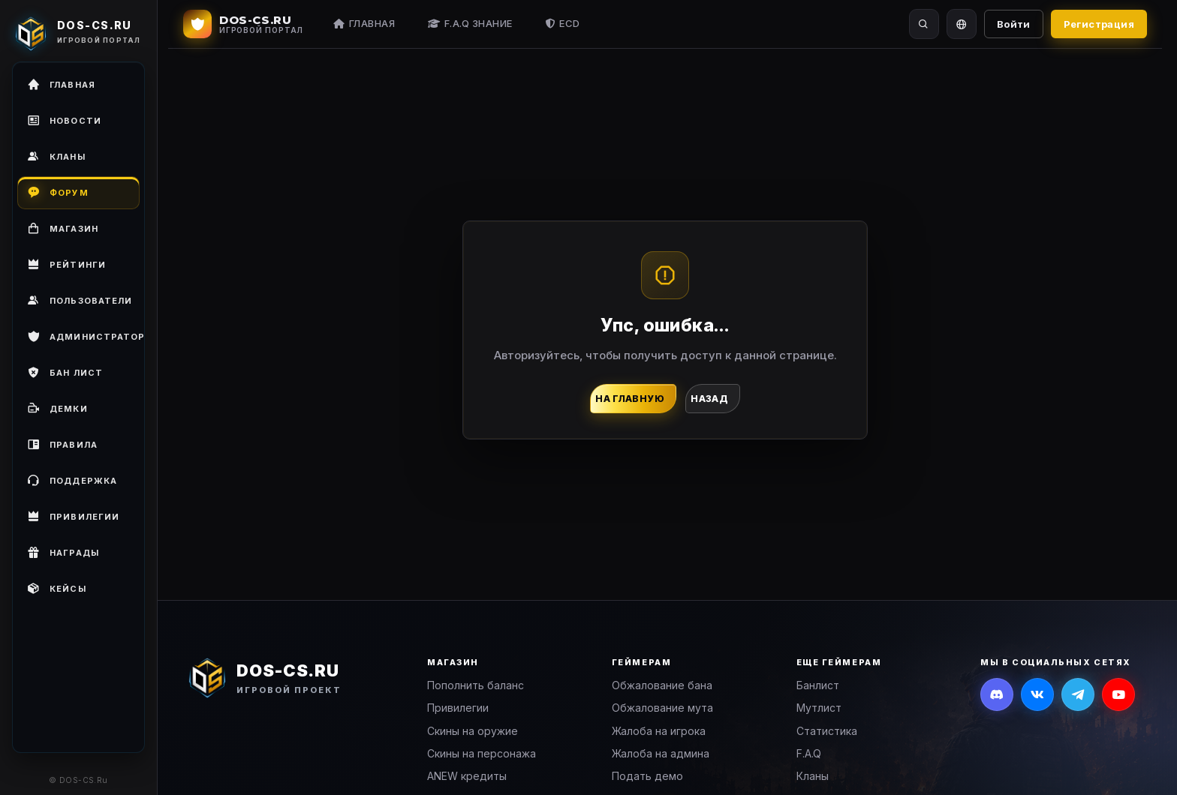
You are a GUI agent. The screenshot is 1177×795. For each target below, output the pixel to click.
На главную (629, 398)
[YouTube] (1118, 694)
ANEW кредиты (467, 776)
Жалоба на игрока (659, 730)
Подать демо (647, 776)
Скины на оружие (472, 730)
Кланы (812, 776)
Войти (1014, 24)
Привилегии (458, 707)
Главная (364, 23)
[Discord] (996, 694)
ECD (563, 23)
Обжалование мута (662, 707)
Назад (709, 398)
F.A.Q (808, 753)
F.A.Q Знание (470, 23)
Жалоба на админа (660, 753)
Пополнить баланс (475, 685)
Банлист (817, 685)
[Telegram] (1077, 694)
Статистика (826, 730)
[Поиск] (924, 24)
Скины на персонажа (481, 753)
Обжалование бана (662, 685)
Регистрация (1099, 24)
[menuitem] (78, 300)
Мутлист (818, 707)
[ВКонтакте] (1037, 694)
